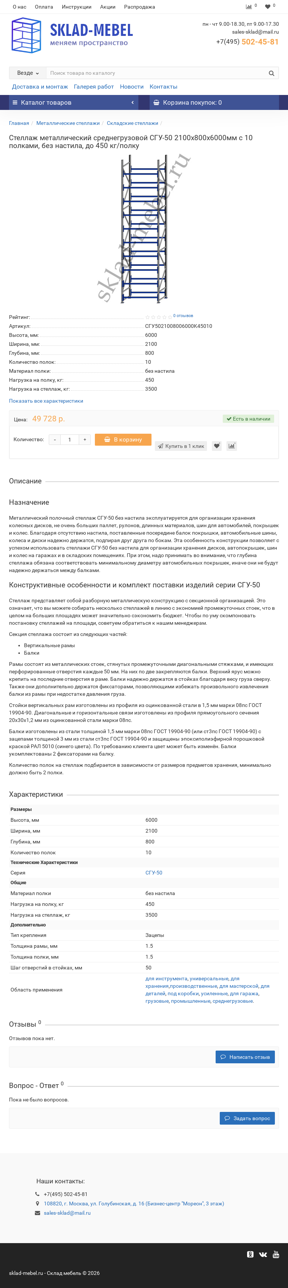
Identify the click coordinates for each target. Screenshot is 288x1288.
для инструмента (167, 978)
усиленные (214, 993)
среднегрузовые (233, 1001)
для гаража (244, 993)
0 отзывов (183, 315)
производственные (193, 986)
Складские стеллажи (132, 123)
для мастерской (238, 986)
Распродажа (139, 7)
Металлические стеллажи (68, 123)
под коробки (183, 993)
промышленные (190, 1001)
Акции (108, 7)
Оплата (44, 7)
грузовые (157, 1001)
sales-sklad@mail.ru (67, 1213)
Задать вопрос (247, 1118)
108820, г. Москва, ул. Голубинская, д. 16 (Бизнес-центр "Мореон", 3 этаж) (134, 1203)
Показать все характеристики (46, 401)
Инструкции (77, 7)
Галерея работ (94, 86)
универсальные (209, 978)
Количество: (29, 439)
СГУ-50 (154, 873)
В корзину (124, 439)
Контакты (163, 86)
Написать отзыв (245, 1057)
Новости (132, 86)
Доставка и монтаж (40, 86)
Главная (19, 123)
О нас (19, 7)
